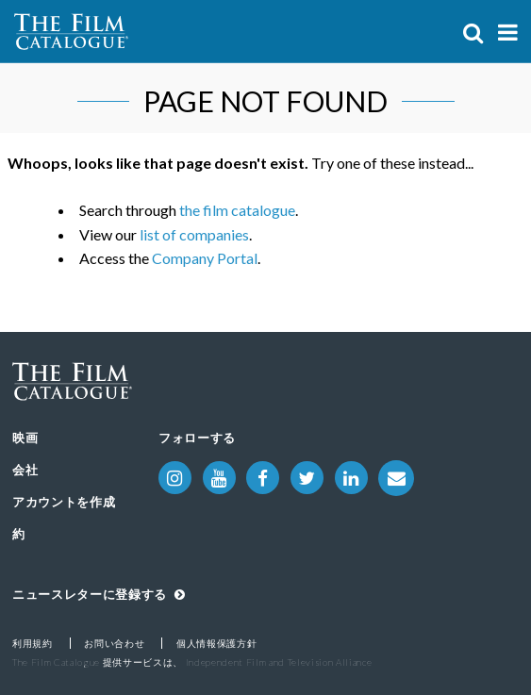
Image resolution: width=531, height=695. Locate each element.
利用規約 (32, 643)
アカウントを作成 (63, 501)
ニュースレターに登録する (98, 594)
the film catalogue (237, 210)
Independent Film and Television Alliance (279, 662)
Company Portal (204, 258)
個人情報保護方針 (216, 643)
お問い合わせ (114, 643)
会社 (25, 469)
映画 (25, 437)
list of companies (194, 234)
